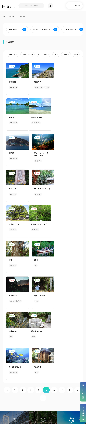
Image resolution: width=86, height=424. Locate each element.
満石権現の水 (14, 260)
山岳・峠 (14, 54)
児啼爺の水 (64, 224)
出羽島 (37, 117)
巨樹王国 (12, 153)
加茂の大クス (65, 153)
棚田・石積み (44, 54)
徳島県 (76, 405)
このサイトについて (21, 402)
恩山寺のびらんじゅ (42, 153)
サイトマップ (36, 402)
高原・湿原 (28, 54)
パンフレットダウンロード (43, 360)
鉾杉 (36, 188)
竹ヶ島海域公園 (40, 260)
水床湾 (62, 82)
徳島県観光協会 (40, 405)
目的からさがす (43, 321)
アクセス (43, 377)
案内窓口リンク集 (43, 368)
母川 (61, 188)
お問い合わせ (44, 409)
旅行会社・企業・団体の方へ (20, 405)
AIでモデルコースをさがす (14, 321)
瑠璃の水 (63, 260)
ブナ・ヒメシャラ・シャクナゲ (68, 118)
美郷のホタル (14, 224)
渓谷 (67, 54)
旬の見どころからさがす (71, 321)
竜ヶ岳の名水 (39, 224)
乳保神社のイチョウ (17, 188)
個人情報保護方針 (50, 402)
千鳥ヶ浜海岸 (14, 117)
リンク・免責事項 (65, 402)
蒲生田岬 (37, 82)
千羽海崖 (12, 82)
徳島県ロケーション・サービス (59, 405)
